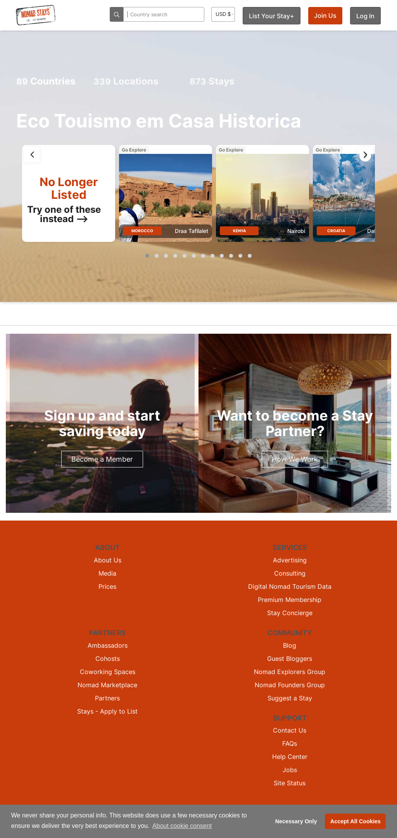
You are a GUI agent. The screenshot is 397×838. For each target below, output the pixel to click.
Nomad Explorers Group (289, 672)
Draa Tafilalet (191, 231)
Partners (107, 698)
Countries (45, 81)
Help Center (289, 756)
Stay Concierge (289, 613)
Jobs (290, 770)
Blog (289, 645)
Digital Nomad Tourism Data (289, 586)
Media (107, 573)
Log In (365, 16)
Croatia (336, 230)
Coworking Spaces (107, 672)
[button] (147, 256)
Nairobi (296, 231)
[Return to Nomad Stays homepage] (35, 15)
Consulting (290, 573)
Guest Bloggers (289, 658)
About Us (107, 560)
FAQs (289, 743)
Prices (107, 586)
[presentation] (32, 154)
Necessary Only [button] (296, 821)
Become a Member (102, 459)
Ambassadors (108, 645)
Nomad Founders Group (290, 685)
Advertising (290, 560)
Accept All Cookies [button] (355, 821)
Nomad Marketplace (107, 685)
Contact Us (289, 730)
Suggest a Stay (290, 698)
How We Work (295, 459)
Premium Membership (289, 599)
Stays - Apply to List (107, 711)
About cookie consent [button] (182, 825)
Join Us (325, 15)
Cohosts (107, 658)
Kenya (239, 230)
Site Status (290, 783)
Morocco (142, 230)
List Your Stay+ (271, 16)
